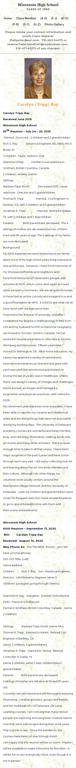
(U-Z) (37, 25)
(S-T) (26, 25)
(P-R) (15, 25)
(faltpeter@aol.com (24, 40)
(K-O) (64, 19)
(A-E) (43, 19)
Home (8, 19)
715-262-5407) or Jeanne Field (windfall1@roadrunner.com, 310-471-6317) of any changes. (38, 44)
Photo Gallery (54, 25)
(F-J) (54, 19)
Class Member (26, 19)
